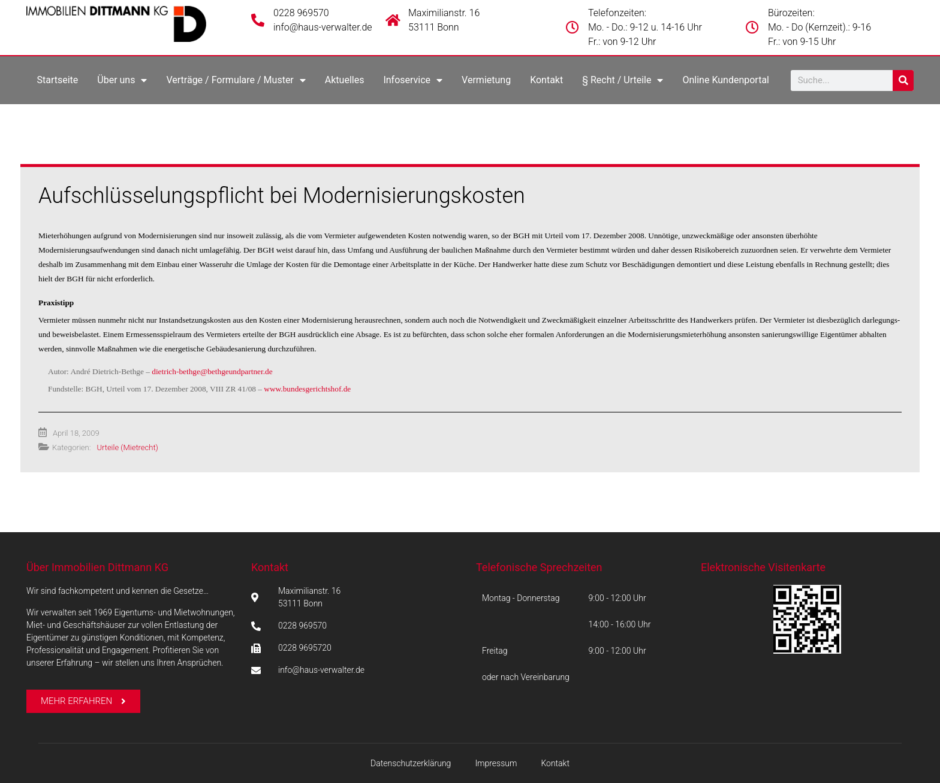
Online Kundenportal (725, 80)
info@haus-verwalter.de (322, 27)
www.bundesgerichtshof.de (307, 388)
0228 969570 (301, 13)
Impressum (496, 763)
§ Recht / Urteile (622, 80)
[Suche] (903, 80)
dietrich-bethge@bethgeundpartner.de (212, 371)
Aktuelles (344, 80)
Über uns (122, 80)
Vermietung (486, 80)
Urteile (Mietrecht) (127, 447)
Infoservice (412, 80)
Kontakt (546, 80)
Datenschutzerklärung (410, 763)
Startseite (57, 80)
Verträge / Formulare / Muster (235, 80)
